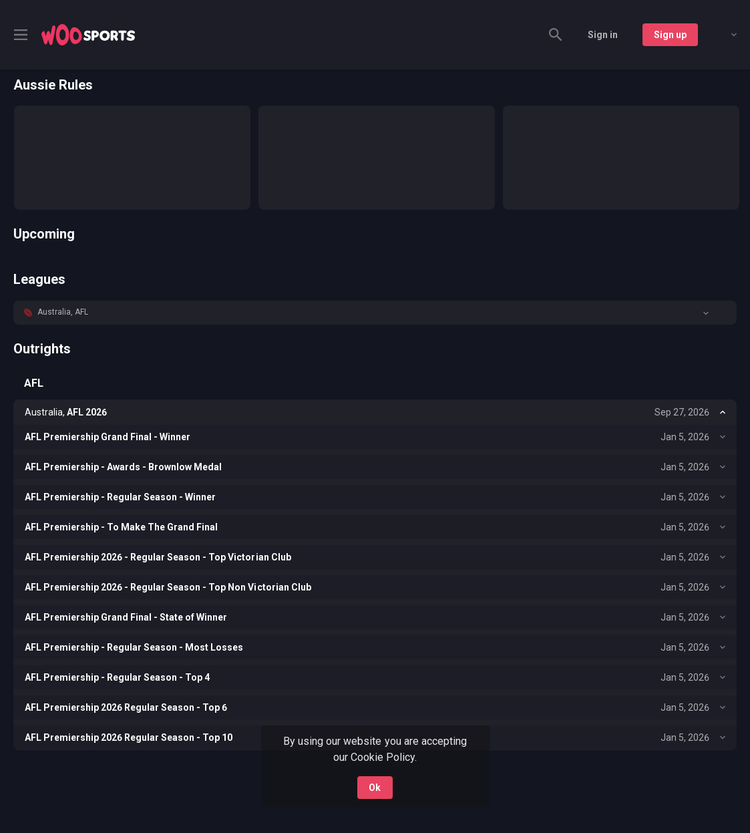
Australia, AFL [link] (62, 312)
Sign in (603, 34)
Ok (375, 787)
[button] (375, 313)
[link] (88, 34)
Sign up (670, 34)
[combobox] (724, 34)
